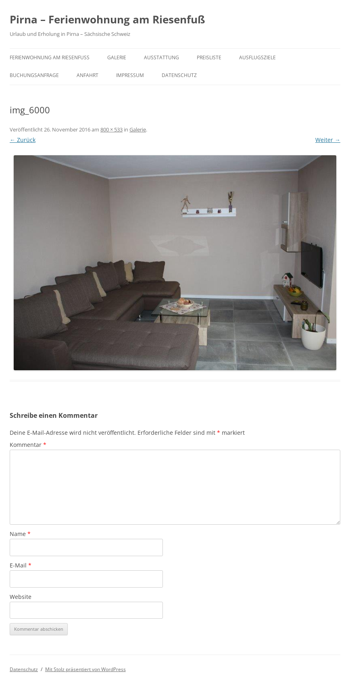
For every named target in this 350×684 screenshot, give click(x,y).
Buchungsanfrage (34, 75)
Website (20, 597)
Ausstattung (161, 57)
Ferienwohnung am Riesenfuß (50, 57)
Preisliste (209, 57)
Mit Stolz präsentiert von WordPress (85, 669)
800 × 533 (111, 129)
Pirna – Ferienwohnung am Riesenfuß (107, 19)
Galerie (116, 57)
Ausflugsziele (257, 57)
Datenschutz (179, 75)
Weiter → (327, 140)
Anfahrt (87, 75)
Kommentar (28, 444)
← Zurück (22, 140)
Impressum (130, 75)
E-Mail (20, 565)
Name (20, 534)
